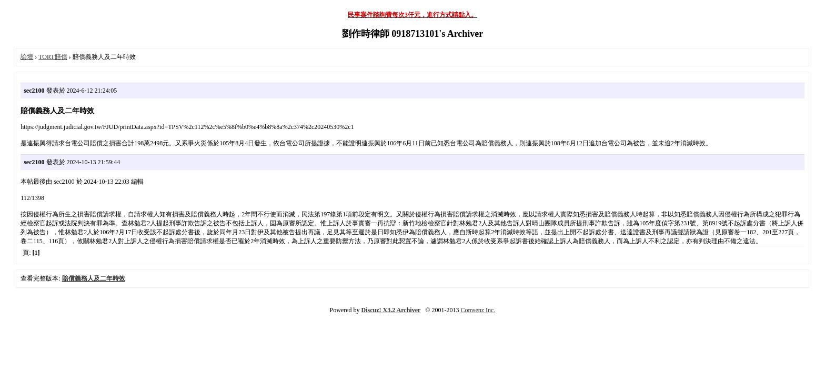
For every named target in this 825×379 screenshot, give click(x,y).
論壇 (27, 57)
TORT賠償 (52, 57)
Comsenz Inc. (477, 310)
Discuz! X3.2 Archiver (391, 310)
